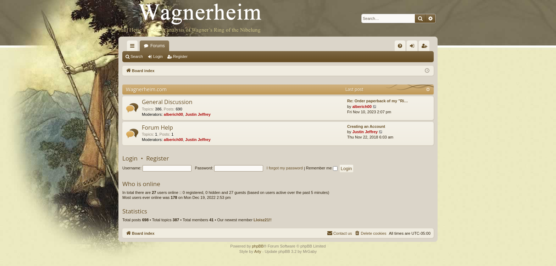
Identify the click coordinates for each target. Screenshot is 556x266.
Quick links (134, 47)
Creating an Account (366, 126)
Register (180, 56)
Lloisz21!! (263, 220)
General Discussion (167, 102)
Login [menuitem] (413, 47)
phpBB (257, 246)
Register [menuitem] (425, 47)
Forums (157, 45)
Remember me (322, 168)
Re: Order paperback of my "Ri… (377, 101)
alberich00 (173, 114)
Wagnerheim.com (146, 89)
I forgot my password (285, 168)
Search (136, 56)
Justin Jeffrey (198, 114)
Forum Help (157, 127)
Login (158, 56)
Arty (257, 251)
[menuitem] (400, 45)
